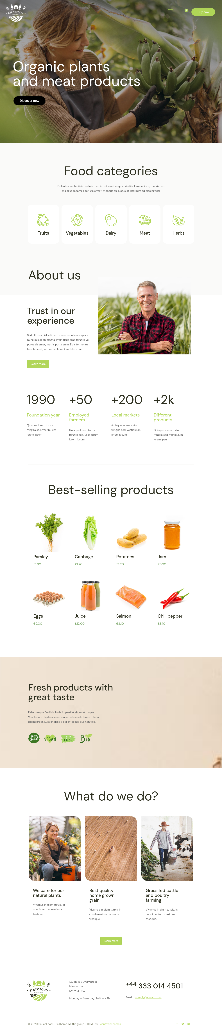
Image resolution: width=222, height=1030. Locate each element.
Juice (80, 616)
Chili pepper (170, 616)
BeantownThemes (110, 1024)
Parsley (40, 557)
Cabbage (84, 557)
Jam (162, 557)
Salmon (123, 616)
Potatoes (125, 557)
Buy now (203, 12)
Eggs (38, 616)
